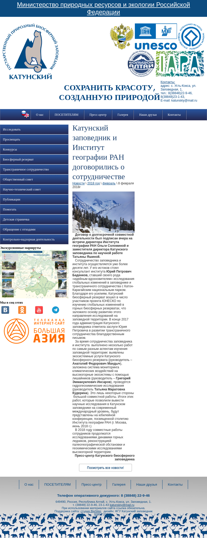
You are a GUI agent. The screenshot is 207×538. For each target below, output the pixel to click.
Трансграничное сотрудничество (26, 169)
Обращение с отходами (19, 229)
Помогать (9, 209)
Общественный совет (18, 179)
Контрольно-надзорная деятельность (29, 239)
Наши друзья (147, 115)
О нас (40, 115)
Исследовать (12, 129)
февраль (109, 183)
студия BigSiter (91, 511)
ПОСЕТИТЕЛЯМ (66, 115)
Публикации (11, 199)
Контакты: (168, 82)
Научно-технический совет (22, 189)
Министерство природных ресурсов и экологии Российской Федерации (103, 8)
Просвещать (11, 139)
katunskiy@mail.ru (122, 504)
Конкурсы (10, 149)
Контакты (174, 115)
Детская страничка (16, 219)
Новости (78, 183)
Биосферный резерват (18, 159)
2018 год (93, 183)
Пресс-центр (98, 115)
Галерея (122, 115)
